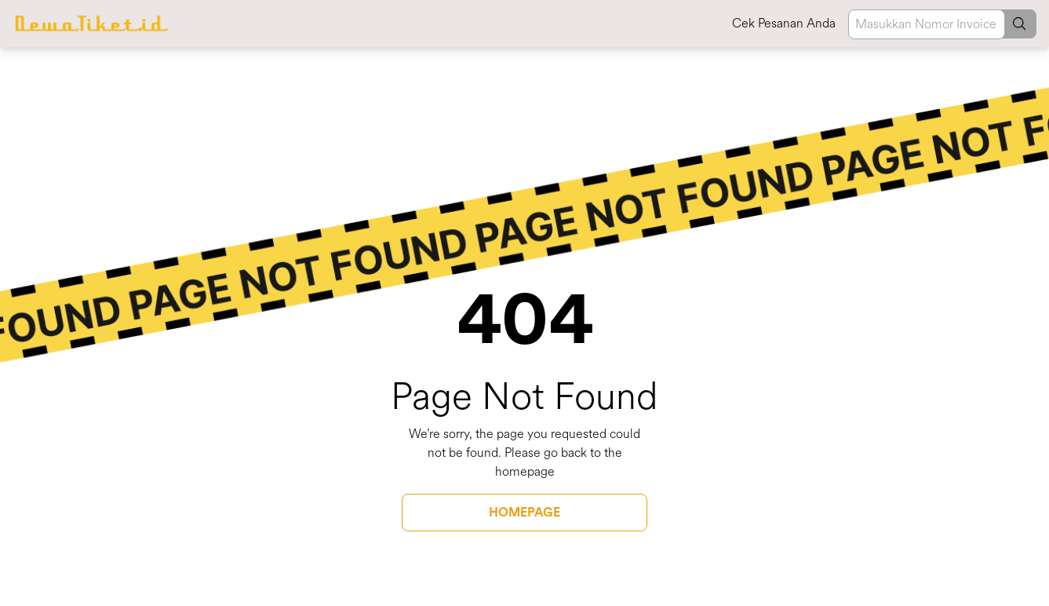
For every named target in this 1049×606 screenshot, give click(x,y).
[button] (1012, 23)
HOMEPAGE (524, 512)
